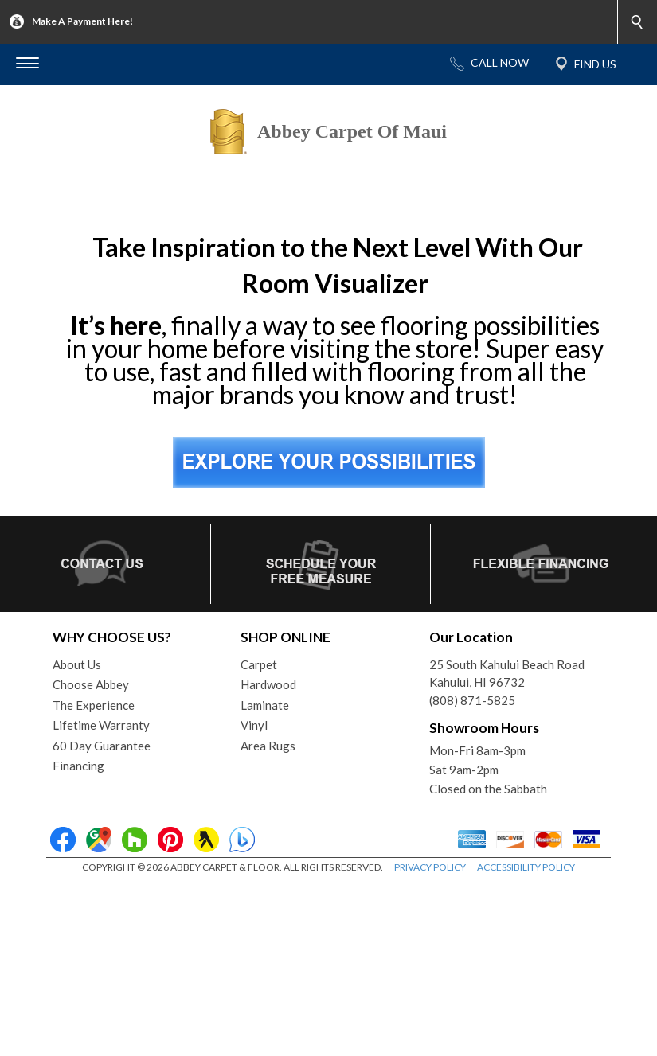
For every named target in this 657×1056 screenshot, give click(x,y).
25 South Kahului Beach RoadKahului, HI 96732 (507, 846)
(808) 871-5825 (472, 873)
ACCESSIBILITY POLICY (526, 1040)
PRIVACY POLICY (430, 1040)
